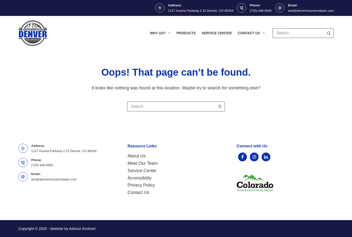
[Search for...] (298, 33)
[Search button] (329, 33)
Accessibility (140, 178)
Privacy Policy (141, 185)
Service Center (217, 33)
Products (186, 33)
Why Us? (161, 33)
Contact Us (252, 33)
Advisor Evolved (82, 228)
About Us (137, 156)
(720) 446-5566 (261, 10)
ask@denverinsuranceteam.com (311, 10)
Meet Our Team (143, 163)
